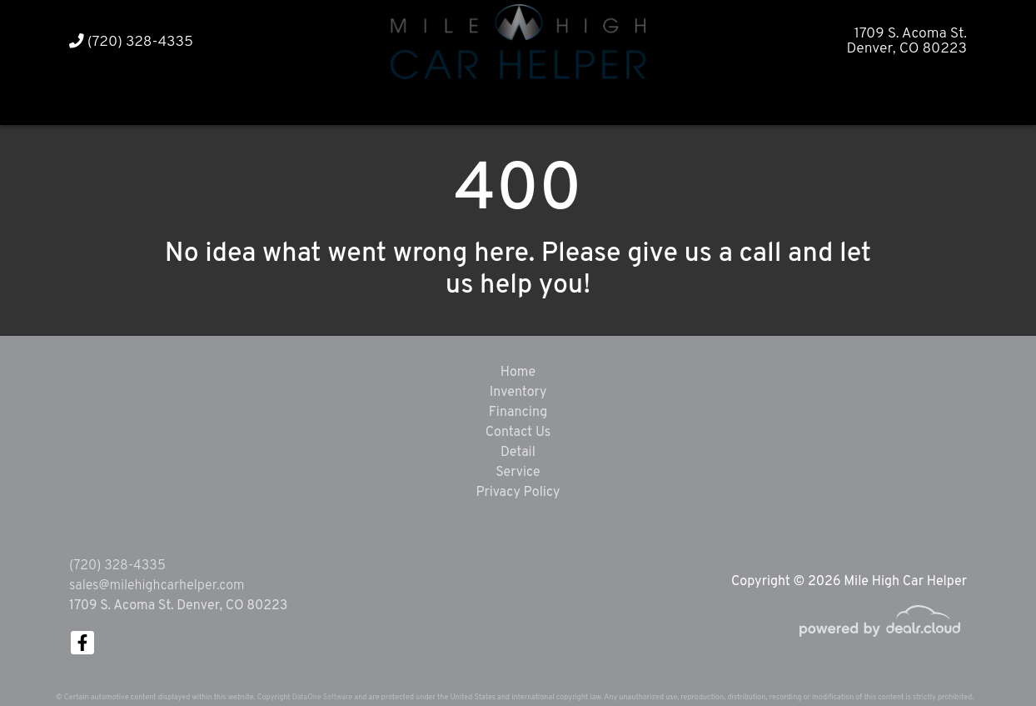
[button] (486, 102)
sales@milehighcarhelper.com (156, 586)
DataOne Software (322, 697)
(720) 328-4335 (131, 42)
